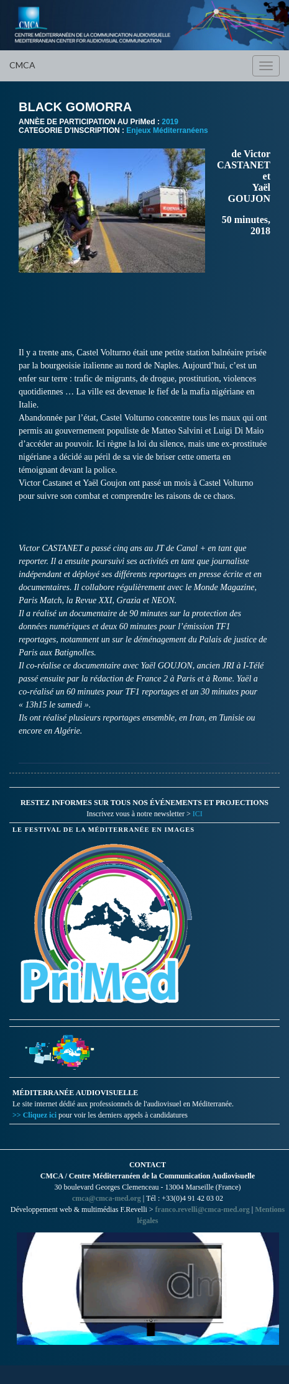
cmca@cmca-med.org (106, 1198)
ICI (198, 813)
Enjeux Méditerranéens (167, 130)
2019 (170, 121)
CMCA (22, 65)
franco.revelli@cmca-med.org (202, 1209)
